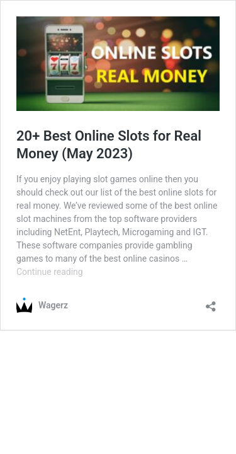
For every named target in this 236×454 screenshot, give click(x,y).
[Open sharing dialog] (211, 302)
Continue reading (49, 272)
